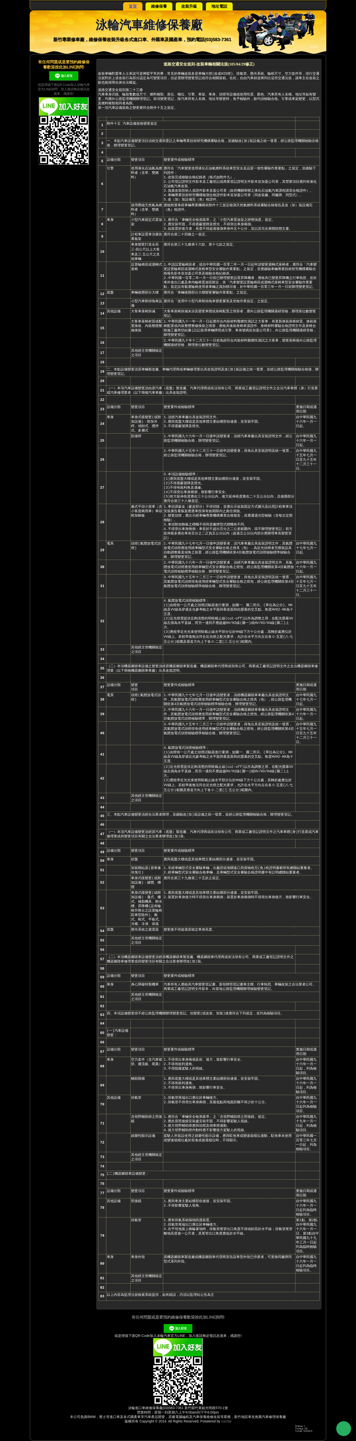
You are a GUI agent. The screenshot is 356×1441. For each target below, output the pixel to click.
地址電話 (219, 6)
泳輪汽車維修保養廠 (149, 24)
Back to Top (343, 1428)
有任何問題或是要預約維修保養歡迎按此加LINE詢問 (177, 1317)
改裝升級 (189, 6)
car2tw (226, 1421)
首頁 (133, 6)
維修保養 (159, 6)
